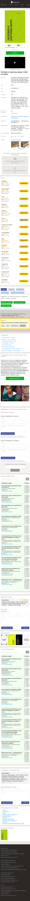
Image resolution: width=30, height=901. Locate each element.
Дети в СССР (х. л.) (5, 855)
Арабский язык (4, 848)
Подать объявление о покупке (9, 416)
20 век (28, 4)
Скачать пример (6, 305)
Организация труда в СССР (7, 873)
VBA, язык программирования (8, 878)
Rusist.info (16, 2)
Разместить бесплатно (8, 458)
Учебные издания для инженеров (9, 850)
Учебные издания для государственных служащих (12, 853)
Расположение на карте (7, 490)
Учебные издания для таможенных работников (12, 866)
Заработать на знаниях (17, 292)
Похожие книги (7, 345)
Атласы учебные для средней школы (9, 880)
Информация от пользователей (11, 348)
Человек (4, 817)
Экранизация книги (15, 63)
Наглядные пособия (5, 874)
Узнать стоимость (19, 302)
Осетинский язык (5, 893)
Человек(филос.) (6, 816)
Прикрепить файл (7, 628)
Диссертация (14, 118)
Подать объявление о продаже (10, 440)
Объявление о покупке (9, 337)
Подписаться (15, 470)
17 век (10, 4)
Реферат (13, 116)
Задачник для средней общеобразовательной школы (13, 869)
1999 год (4, 810)
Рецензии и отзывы (8, 343)
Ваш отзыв (4, 609)
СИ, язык (3, 885)
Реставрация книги (16, 139)
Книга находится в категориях (11, 350)
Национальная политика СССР (8, 876)
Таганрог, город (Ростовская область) (9, 867)
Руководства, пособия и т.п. (9, 814)
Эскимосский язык (5, 864)
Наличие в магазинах (8, 346)
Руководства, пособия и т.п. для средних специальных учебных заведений (13, 891)
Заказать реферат (7, 302)
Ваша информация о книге (8, 787)
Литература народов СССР (7, 887)
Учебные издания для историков (8, 862)
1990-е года (5, 811)
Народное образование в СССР (8, 888)
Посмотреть (23, 183)
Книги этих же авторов (9, 339)
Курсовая (18, 116)
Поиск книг (4, 4)
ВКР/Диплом (25, 116)
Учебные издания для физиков (8, 860)
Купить (15, 53)
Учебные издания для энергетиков (9, 852)
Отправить (25, 628)
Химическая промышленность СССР (9, 857)
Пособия (4, 822)
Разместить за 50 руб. (8, 433)
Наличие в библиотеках (9, 341)
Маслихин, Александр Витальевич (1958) (13, 823)
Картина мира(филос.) (8, 819)
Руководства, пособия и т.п (9, 820)
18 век (16, 4)
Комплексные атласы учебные (8, 881)
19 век (22, 4)
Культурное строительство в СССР (9, 895)
